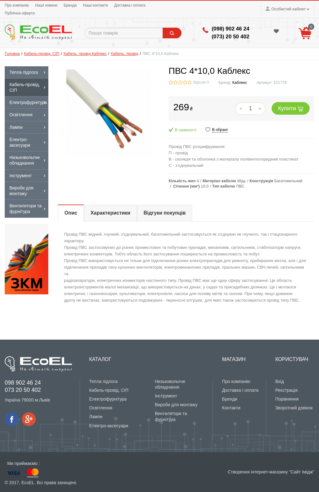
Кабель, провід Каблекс (84, 54)
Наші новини (46, 5)
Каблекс (239, 82)
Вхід (279, 381)
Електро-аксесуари (108, 425)
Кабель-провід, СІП (41, 54)
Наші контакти (95, 5)
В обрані (220, 130)
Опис (70, 213)
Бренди (70, 5)
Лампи (95, 416)
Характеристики (110, 213)
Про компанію (17, 5)
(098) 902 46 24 (230, 29)
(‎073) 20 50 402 (230, 37)
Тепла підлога (103, 381)
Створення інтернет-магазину (258, 471)
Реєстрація (286, 390)
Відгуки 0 (201, 82)
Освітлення (100, 407)
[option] (26, 259)
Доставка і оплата (130, 5)
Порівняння (287, 399)
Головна (12, 54)
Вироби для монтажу (176, 404)
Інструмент (166, 395)
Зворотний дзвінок (294, 407)
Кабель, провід (124, 54)
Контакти (231, 407)
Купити (290, 108)
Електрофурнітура (108, 399)
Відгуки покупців (164, 213)
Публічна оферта (20, 13)
